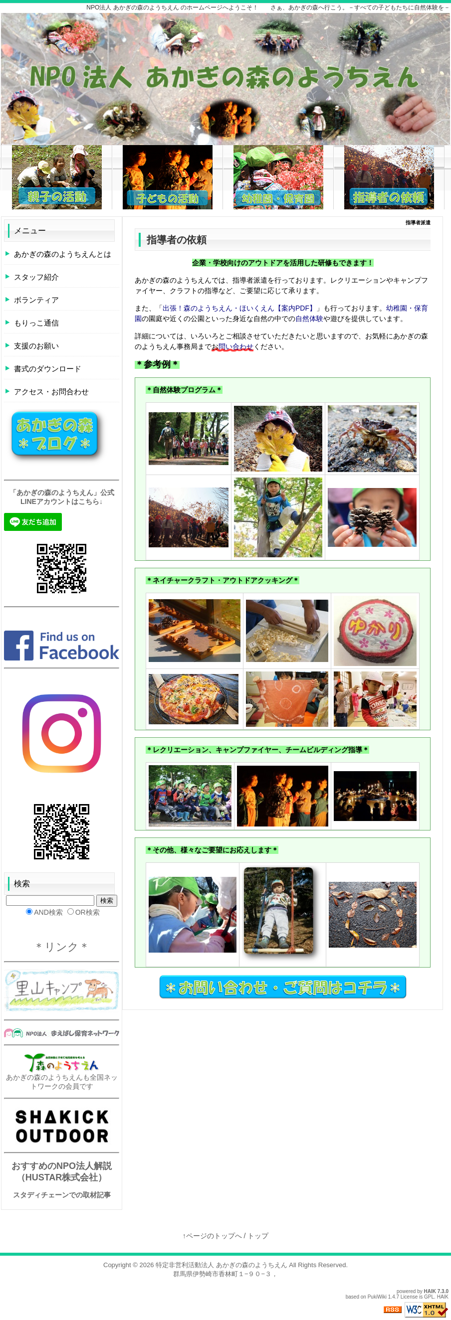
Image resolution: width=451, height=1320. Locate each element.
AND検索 (44, 912)
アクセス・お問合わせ (51, 391)
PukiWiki (377, 1297)
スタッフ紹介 (36, 277)
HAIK (430, 1291)
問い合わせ (236, 346)
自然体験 (309, 319)
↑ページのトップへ (212, 1236)
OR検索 (83, 912)
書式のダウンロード (47, 368)
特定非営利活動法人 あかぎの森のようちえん (221, 1265)
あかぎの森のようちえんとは (62, 254)
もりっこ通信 (36, 323)
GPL (429, 1297)
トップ (257, 1236)
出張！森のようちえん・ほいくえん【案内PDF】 (239, 308)
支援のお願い (36, 345)
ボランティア (36, 300)
